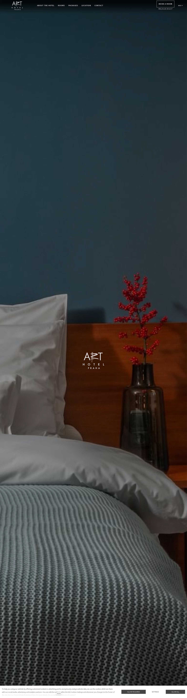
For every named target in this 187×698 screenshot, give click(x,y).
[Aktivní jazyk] (180, 5)
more (59, 694)
